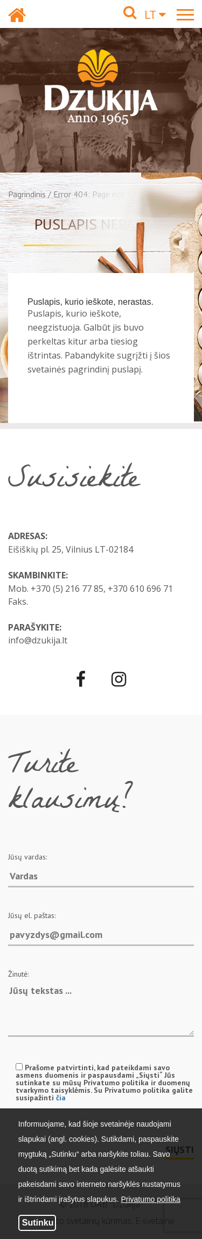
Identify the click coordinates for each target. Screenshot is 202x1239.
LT (155, 14)
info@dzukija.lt (37, 640)
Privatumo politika (150, 1199)
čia (61, 1097)
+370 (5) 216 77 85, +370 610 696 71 (102, 589)
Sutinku (38, 1222)
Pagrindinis (27, 194)
